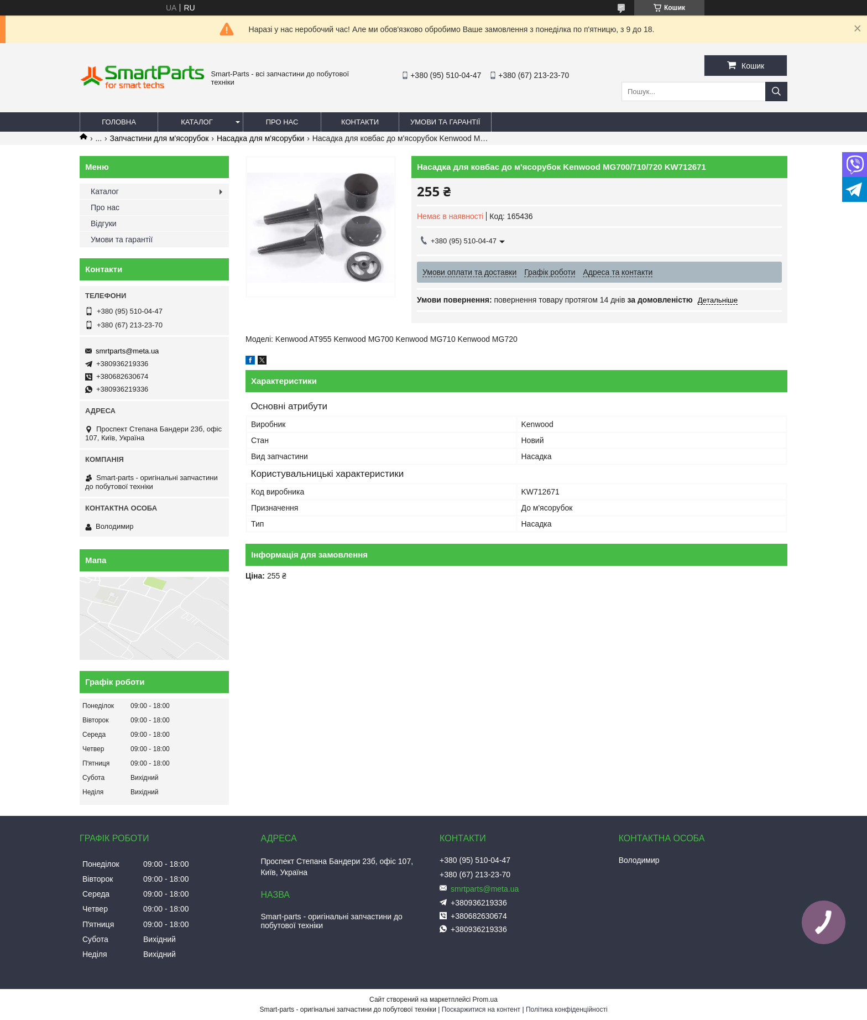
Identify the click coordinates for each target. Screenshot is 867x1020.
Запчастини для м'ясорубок (159, 138)
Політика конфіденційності (567, 1009)
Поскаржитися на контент (481, 1009)
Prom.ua (485, 999)
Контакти (360, 122)
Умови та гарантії (445, 122)
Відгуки (104, 223)
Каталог (196, 122)
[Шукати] (776, 91)
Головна (119, 122)
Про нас (282, 122)
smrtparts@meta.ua (127, 351)
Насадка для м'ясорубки (260, 138)
